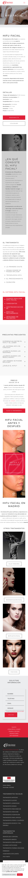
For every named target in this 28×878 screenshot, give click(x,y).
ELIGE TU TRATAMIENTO (14, 410)
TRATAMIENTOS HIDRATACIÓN (11, 814)
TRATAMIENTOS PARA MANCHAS (12, 809)
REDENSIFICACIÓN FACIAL (14, 600)
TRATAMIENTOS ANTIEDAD (10, 797)
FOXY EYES (14, 672)
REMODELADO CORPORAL (10, 836)
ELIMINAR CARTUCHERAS (10, 845)
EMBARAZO (6, 851)
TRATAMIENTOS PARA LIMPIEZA (12, 817)
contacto (12, 401)
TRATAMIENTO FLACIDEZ (10, 800)
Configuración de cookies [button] (9, 874)
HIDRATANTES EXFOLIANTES (11, 853)
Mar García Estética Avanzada (11, 749)
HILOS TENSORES (14, 564)
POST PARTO (6, 856)
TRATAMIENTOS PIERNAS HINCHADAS (13, 848)
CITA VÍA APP (14, 123)
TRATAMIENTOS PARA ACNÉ (10, 812)
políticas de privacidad (18, 711)
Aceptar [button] (20, 874)
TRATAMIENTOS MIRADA (10, 806)
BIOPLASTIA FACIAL (14, 636)
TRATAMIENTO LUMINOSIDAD (11, 803)
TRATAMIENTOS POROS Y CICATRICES (13, 820)
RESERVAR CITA (14, 117)
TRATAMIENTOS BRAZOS (10, 839)
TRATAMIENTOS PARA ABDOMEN (12, 842)
